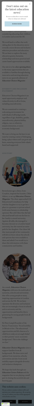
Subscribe (17, 24)
